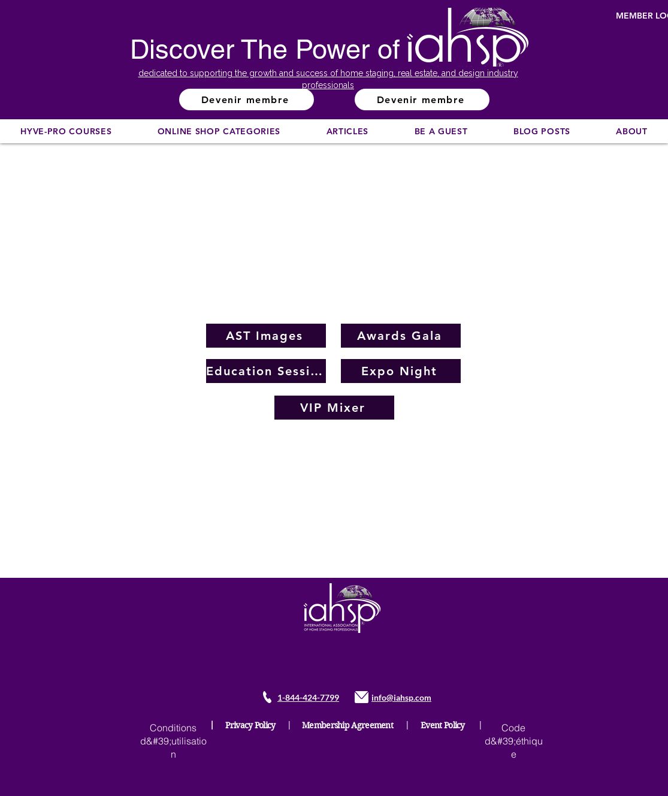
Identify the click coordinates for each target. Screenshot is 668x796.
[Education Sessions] (266, 371)
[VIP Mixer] (334, 408)
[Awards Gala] (401, 336)
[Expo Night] (401, 371)
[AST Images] (266, 336)
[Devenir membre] (246, 99)
